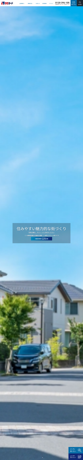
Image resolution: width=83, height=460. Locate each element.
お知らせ (38, 3)
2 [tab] (42, 457)
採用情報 (44, 3)
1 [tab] (40, 457)
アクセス (51, 3)
